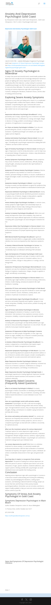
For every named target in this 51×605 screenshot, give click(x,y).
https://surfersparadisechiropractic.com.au (17, 516)
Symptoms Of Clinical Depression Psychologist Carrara (28, 63)
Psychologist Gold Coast (30, 22)
